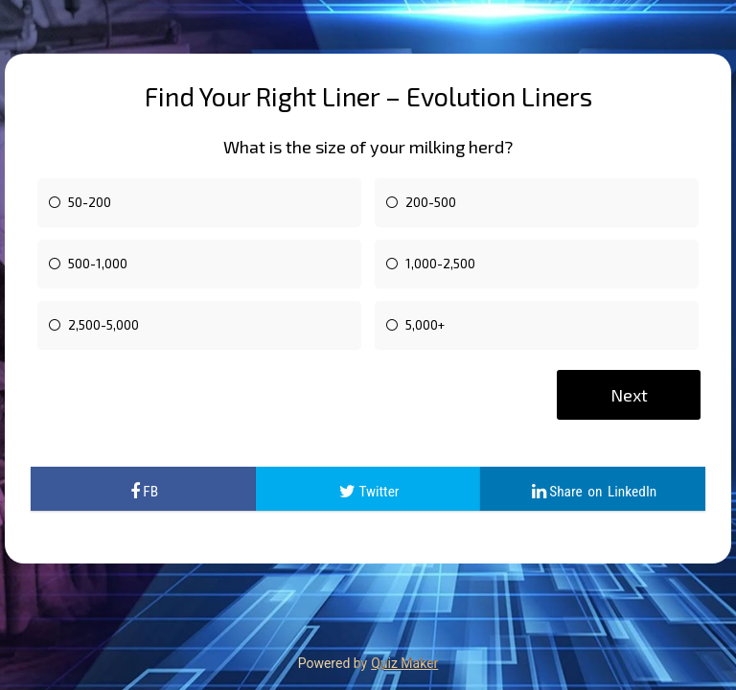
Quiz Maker (404, 663)
